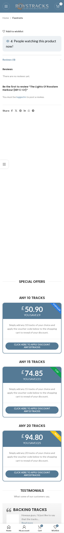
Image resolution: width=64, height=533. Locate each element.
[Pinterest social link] (20, 111)
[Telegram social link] (33, 111)
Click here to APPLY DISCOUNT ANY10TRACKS (32, 346)
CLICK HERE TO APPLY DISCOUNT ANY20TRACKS (32, 474)
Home (6, 17)
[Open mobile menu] (6, 6)
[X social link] (16, 111)
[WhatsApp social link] (29, 111)
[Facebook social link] (12, 111)
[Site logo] (32, 6)
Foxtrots (17, 17)
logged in (21, 97)
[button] (27, 522)
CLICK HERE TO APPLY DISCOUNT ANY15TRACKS (32, 410)
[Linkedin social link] (25, 111)
